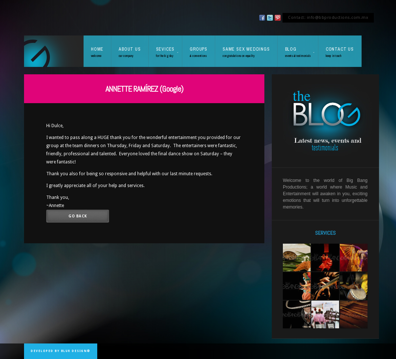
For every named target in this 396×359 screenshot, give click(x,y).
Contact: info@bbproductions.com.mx (328, 17)
